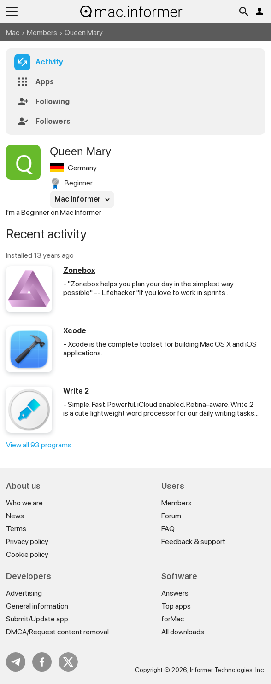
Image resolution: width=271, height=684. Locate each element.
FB (42, 662)
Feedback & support (193, 541)
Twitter (68, 662)
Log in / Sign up (259, 11)
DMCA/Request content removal (57, 631)
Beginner (79, 183)
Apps (44, 81)
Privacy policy (27, 541)
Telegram (15, 662)
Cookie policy (27, 554)
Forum (171, 515)
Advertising (24, 593)
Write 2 (76, 391)
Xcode (74, 330)
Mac (12, 32)
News (15, 515)
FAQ (168, 528)
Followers (53, 121)
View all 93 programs (38, 445)
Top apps (176, 606)
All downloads (182, 631)
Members (42, 32)
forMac (172, 618)
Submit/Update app (37, 618)
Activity (49, 62)
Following (52, 101)
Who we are (24, 503)
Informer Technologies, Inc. (227, 669)
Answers (175, 593)
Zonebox (79, 270)
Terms (16, 528)
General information (37, 606)
